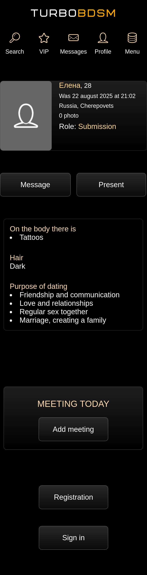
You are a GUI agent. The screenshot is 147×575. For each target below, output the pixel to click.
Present (111, 184)
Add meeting (73, 429)
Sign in (73, 537)
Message (35, 184)
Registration (73, 497)
